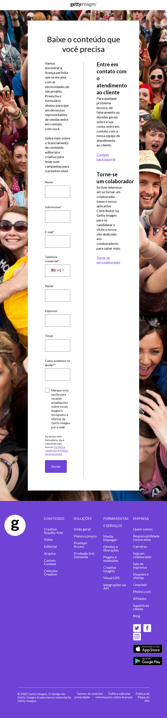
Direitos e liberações (111, 548)
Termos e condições (55, 448)
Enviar (56, 466)
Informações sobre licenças (114, 697)
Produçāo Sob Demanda (84, 555)
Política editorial (119, 693)
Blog (136, 616)
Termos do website (90, 693)
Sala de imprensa (140, 565)
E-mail (49, 232)
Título (49, 336)
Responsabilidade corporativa (146, 537)
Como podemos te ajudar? (57, 363)
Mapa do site (144, 698)
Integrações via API (114, 586)
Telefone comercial (51, 259)
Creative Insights (109, 569)
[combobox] (57, 270)
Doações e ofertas (141, 576)
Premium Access (80, 544)
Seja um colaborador (142, 555)
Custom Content (50, 562)
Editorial (50, 546)
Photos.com (142, 591)
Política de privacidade (56, 452)
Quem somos (143, 529)
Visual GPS (111, 578)
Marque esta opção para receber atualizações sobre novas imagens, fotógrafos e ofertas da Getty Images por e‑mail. (60, 408)
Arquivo (50, 553)
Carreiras (140, 546)
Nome (49, 182)
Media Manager (110, 538)
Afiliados (140, 598)
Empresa (51, 311)
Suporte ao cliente (141, 607)
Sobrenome (52, 207)
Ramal (49, 286)
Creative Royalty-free (53, 531)
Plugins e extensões (110, 559)
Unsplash (140, 584)
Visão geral (82, 529)
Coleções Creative (51, 572)
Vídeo (48, 539)
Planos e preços (85, 536)
